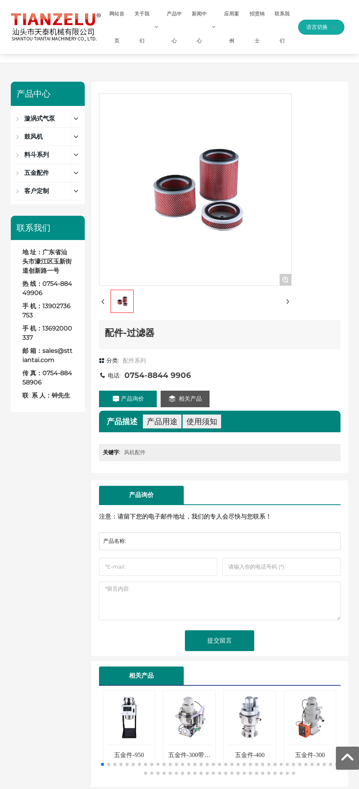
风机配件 (135, 452)
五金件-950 (129, 755)
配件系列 (134, 360)
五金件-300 (310, 755)
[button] (102, 764)
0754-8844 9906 (157, 375)
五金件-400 (250, 755)
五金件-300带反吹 (189, 758)
